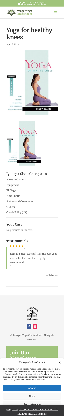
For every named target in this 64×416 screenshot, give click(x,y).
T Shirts (10, 206)
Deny (32, 396)
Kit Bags (11, 190)
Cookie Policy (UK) (16, 212)
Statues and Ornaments (19, 201)
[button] (59, 362)
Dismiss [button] (42, 413)
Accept (32, 388)
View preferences (32, 404)
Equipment (12, 185)
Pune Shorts (13, 195)
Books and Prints (16, 179)
